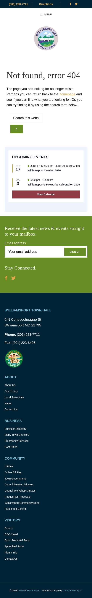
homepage (67, 94)
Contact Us (11, 409)
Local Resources (14, 397)
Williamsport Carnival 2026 (44, 170)
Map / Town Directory (17, 434)
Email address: (16, 243)
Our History (11, 391)
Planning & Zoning (15, 508)
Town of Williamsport (29, 590)
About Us (10, 385)
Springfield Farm (14, 546)
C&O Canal (11, 534)
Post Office (11, 447)
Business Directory (15, 428)
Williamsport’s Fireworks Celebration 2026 (54, 184)
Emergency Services (16, 440)
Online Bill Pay (13, 472)
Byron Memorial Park (17, 540)
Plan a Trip (11, 552)
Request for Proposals (17, 496)
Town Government (15, 478)
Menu (46, 15)
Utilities (9, 466)
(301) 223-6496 (20, 343)
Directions (46, 4)
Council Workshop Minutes (20, 490)
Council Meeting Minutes (19, 484)
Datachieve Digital (72, 590)
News (8, 403)
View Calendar (46, 194)
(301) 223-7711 (18, 4)
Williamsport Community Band (22, 502)
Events (9, 528)
